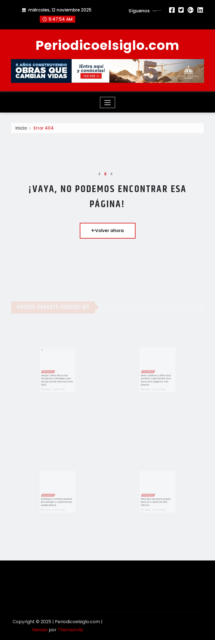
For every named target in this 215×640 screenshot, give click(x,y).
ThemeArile (70, 630)
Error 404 (44, 129)
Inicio (21, 129)
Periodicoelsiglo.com (107, 45)
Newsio (40, 630)
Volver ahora (108, 230)
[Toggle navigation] (107, 102)
